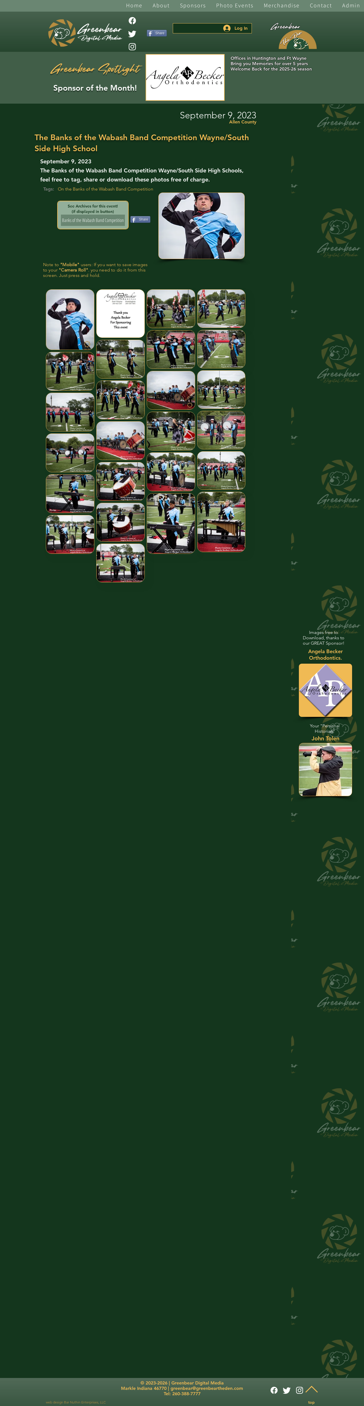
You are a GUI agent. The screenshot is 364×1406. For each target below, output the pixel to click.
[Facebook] (132, 20)
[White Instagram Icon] (132, 47)
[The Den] (298, 39)
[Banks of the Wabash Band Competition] (93, 220)
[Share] (157, 33)
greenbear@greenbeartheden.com (207, 1388)
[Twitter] (132, 34)
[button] (161, 6)
